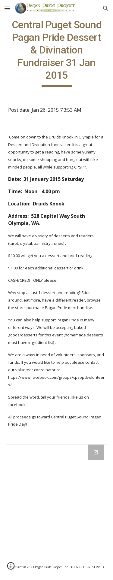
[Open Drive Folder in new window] (96, 452)
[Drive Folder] (57, 495)
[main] (57, 53)
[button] (7, 8)
